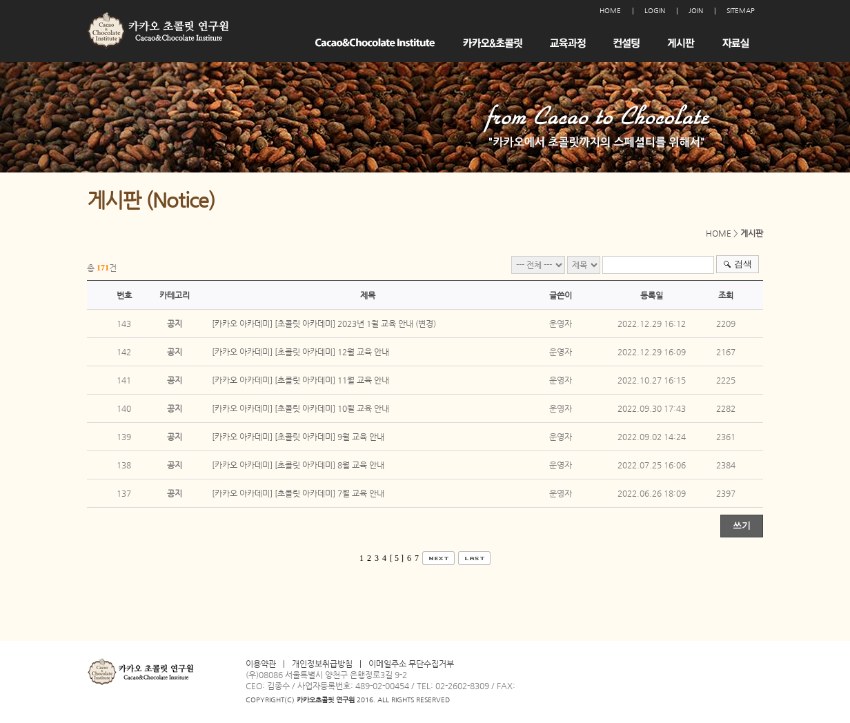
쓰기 (742, 525)
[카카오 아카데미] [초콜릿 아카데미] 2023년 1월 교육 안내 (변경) (324, 323)
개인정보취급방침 (322, 663)
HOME (610, 10)
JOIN (696, 10)
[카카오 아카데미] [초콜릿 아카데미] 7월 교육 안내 (298, 493)
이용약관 (261, 663)
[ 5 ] (397, 558)
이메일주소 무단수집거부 (411, 663)
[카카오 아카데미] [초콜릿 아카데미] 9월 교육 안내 (298, 437)
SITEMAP (741, 10)
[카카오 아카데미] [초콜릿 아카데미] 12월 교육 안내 (300, 352)
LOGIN (654, 10)
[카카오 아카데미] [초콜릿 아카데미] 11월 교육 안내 (300, 380)
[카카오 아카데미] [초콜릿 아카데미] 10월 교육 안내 (300, 408)
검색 (743, 264)
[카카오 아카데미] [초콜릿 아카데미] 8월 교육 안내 (298, 465)
